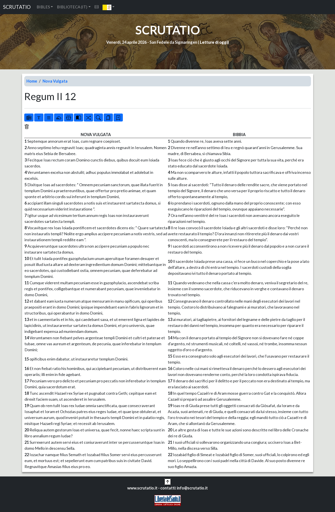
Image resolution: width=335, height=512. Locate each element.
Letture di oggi (214, 42)
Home (31, 81)
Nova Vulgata (55, 81)
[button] (109, 7)
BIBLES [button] (43, 6)
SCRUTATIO (17, 7)
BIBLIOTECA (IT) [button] (72, 6)
